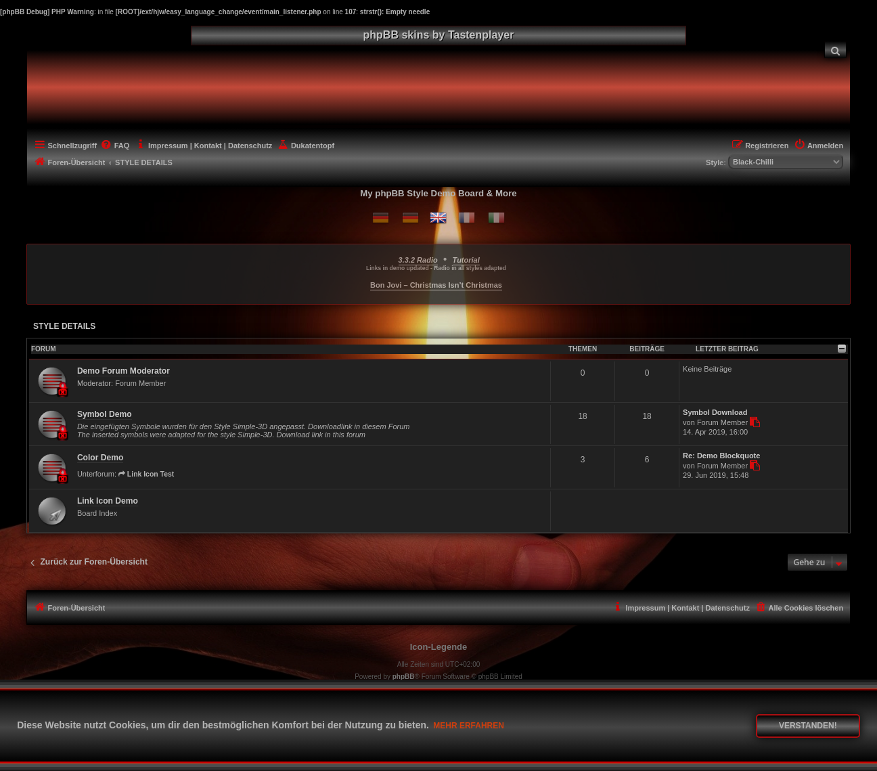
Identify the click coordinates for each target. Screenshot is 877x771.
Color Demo (100, 457)
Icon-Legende (439, 647)
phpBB (403, 676)
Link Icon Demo (107, 501)
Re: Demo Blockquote (721, 455)
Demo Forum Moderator (123, 371)
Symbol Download (715, 412)
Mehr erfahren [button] (468, 725)
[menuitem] (835, 49)
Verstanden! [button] (808, 725)
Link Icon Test (146, 474)
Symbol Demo (104, 414)
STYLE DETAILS (64, 326)
